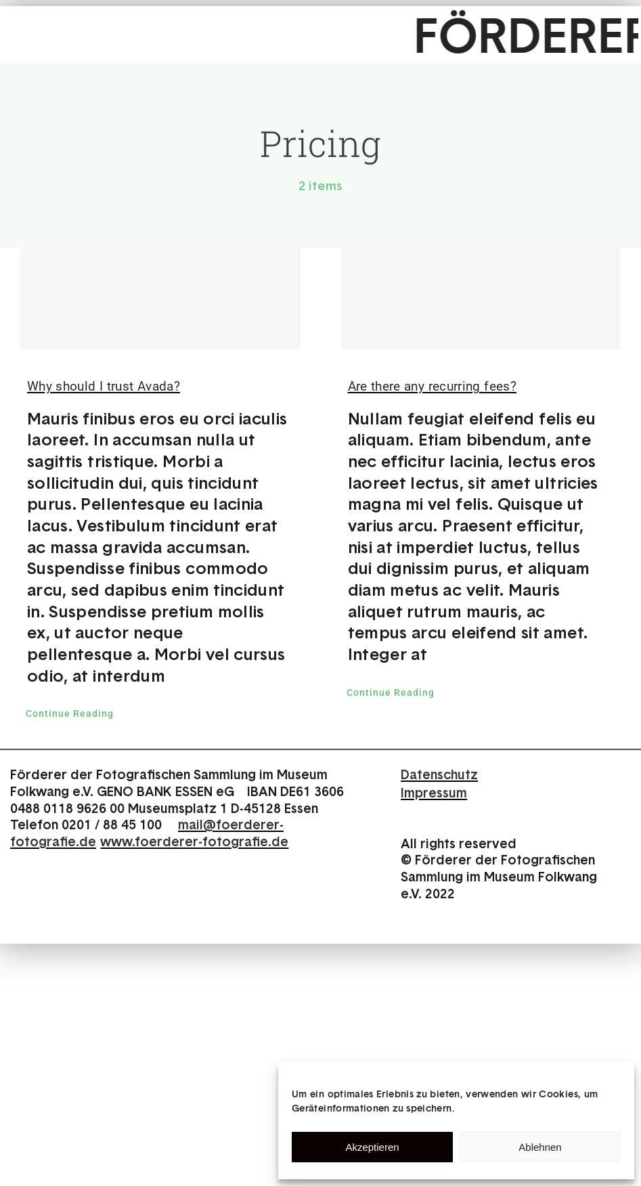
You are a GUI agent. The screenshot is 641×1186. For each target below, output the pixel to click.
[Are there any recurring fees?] (481, 298)
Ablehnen (539, 1147)
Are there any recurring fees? (432, 386)
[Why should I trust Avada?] (160, 298)
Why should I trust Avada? (103, 386)
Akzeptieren (372, 1147)
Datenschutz (439, 774)
